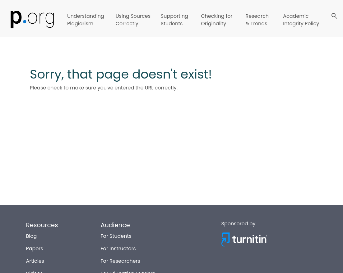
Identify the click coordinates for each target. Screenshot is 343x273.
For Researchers (120, 260)
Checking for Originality (216, 19)
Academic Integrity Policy (301, 19)
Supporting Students (174, 19)
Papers (34, 247)
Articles (35, 260)
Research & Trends (257, 19)
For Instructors (118, 247)
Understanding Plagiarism (85, 19)
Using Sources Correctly (133, 19)
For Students (116, 235)
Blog (31, 235)
